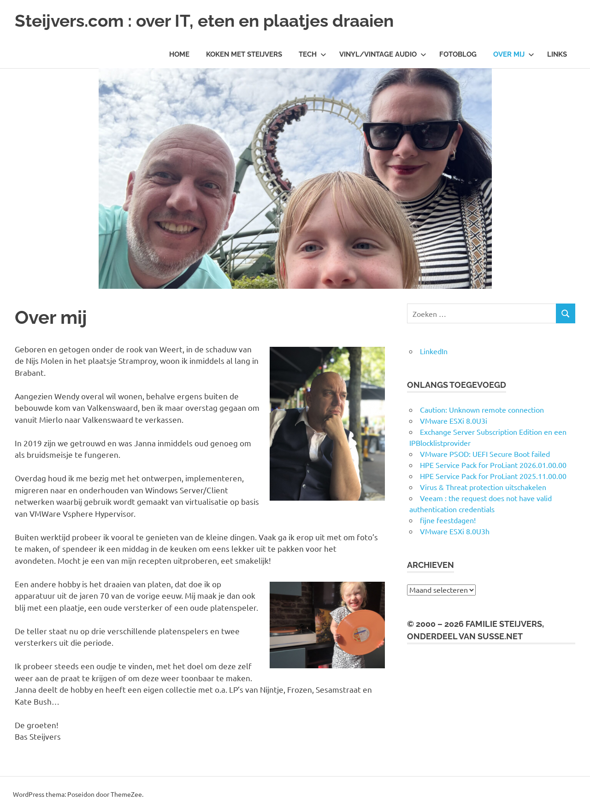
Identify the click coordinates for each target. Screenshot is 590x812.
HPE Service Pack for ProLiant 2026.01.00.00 (493, 464)
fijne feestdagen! (448, 520)
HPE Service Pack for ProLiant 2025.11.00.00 (493, 475)
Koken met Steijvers (244, 54)
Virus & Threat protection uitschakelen (483, 486)
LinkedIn (434, 351)
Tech (312, 54)
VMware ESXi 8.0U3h (455, 531)
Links (557, 54)
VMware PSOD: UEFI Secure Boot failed (485, 453)
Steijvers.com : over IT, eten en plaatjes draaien (212, 20)
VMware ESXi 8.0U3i (453, 420)
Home (179, 54)
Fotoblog (458, 54)
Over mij (513, 54)
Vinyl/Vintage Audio (382, 54)
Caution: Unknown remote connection (482, 409)
